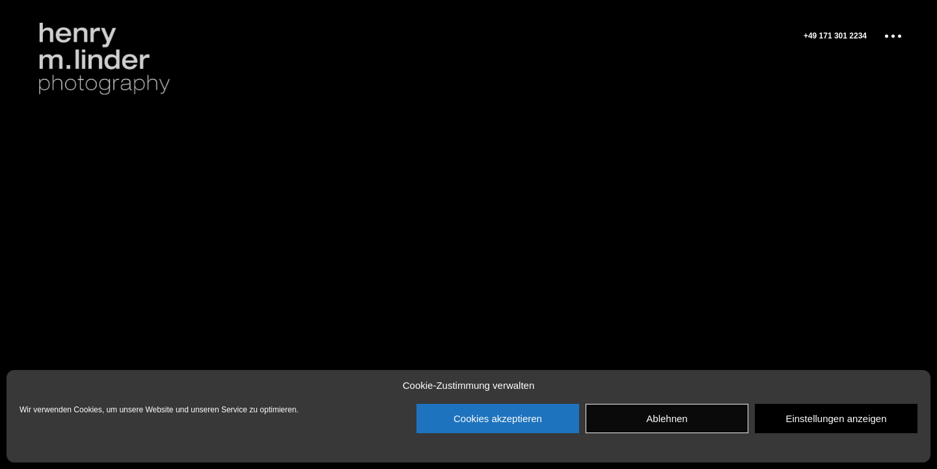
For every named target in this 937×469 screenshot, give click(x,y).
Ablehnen (666, 418)
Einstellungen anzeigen (835, 418)
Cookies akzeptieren (498, 418)
